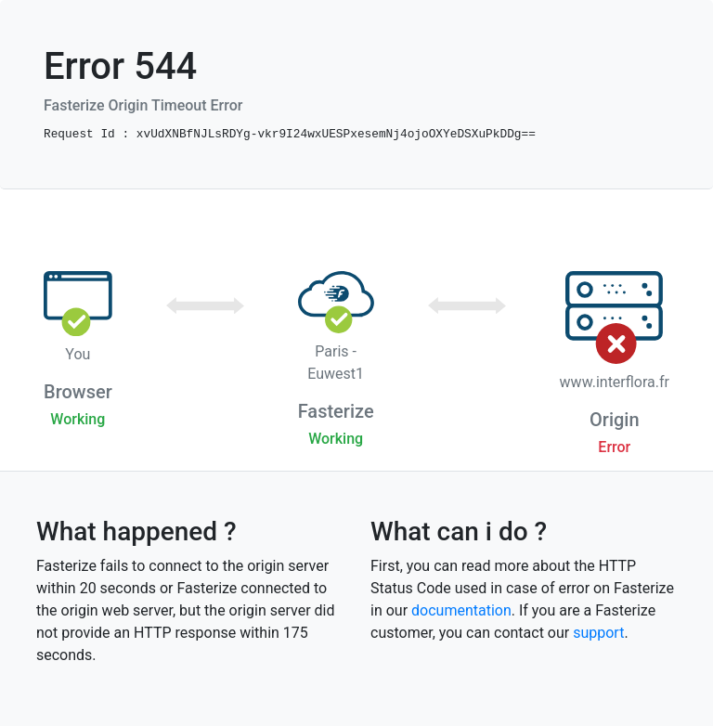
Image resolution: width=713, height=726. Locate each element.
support (598, 633)
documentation (461, 610)
